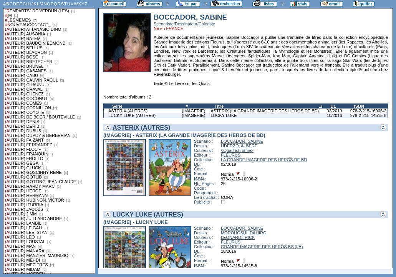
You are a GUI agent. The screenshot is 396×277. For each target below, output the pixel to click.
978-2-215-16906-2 (368, 110)
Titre (219, 106)
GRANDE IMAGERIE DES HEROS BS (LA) (262, 246)
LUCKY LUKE (223, 115)
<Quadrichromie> (237, 150)
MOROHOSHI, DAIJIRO (244, 232)
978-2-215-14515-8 (368, 115)
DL (333, 106)
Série (117, 106)
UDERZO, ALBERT (239, 146)
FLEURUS (230, 155)
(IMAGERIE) (193, 110)
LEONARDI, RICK (238, 237)
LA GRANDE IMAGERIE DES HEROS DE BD (264, 159)
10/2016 (334, 115)
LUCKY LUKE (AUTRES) (132, 115)
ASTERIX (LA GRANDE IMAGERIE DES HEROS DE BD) (264, 110)
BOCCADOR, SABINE (242, 141)
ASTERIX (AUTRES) (127, 110)
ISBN (359, 106)
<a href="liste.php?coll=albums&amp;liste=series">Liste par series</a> (49, 137)
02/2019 (334, 110)
